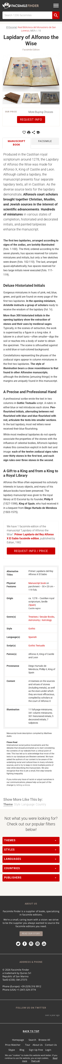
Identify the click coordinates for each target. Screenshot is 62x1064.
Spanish (32, 637)
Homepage (18, 1039)
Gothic (31, 628)
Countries (30, 868)
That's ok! (35, 1061)
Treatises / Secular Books (41, 616)
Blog (22, 1049)
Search (32, 1039)
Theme (8, 804)
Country (41, 804)
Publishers (30, 877)
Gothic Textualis (36, 645)
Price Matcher (13, 1044)
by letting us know (22, 785)
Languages (30, 859)
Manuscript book (37, 583)
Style (17, 804)
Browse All (44, 1039)
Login (48, 1049)
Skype (11, 1049)
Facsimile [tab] (45, 141)
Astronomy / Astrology (40, 620)
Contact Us (51, 1044)
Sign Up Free (36, 1049)
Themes (30, 840)
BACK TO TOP (31, 1031)
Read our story (31, 933)
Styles (30, 849)
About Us (38, 1044)
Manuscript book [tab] (16, 143)
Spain (32, 605)
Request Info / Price (31, 551)
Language (28, 804)
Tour (27, 1044)
